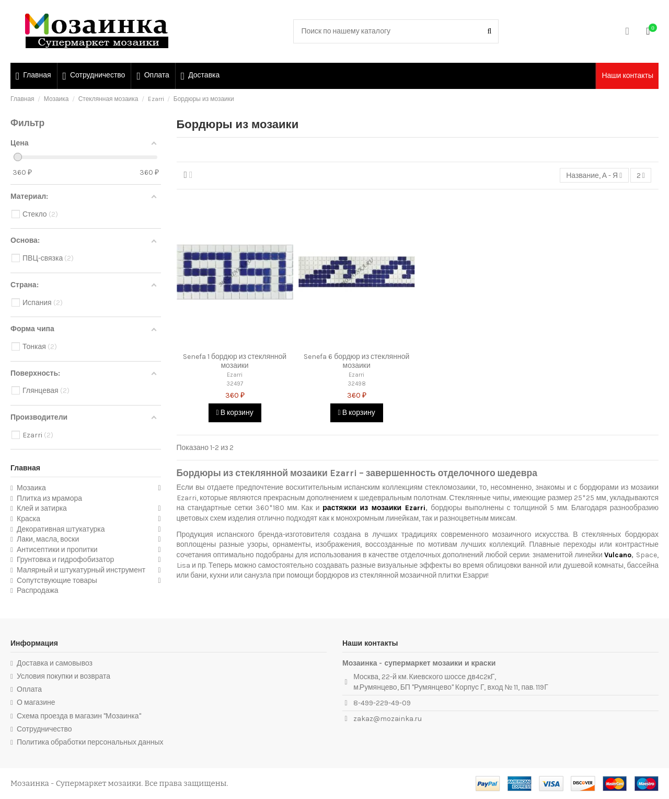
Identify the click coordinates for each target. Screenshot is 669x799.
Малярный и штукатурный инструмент (81, 570)
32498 (357, 383)
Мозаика (31, 487)
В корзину (234, 412)
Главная (25, 468)
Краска (28, 518)
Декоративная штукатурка (61, 529)
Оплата (29, 689)
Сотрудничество (44, 729)
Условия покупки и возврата (63, 676)
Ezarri (235, 375)
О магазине (36, 702)
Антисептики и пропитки (57, 549)
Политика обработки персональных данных (90, 742)
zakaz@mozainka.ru (387, 718)
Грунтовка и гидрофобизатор (65, 559)
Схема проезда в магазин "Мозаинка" (79, 716)
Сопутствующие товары (57, 580)
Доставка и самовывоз (55, 663)
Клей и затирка (42, 508)
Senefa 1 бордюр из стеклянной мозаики (234, 361)
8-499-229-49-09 (382, 703)
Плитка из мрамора (49, 498)
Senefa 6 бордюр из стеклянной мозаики (356, 361)
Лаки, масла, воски (48, 539)
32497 (234, 383)
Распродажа (38, 590)
